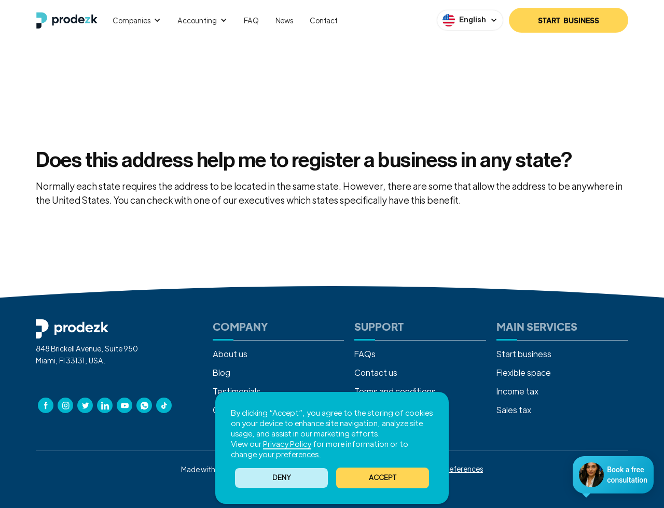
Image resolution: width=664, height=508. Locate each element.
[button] (382, 478)
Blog (221, 372)
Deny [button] (281, 477)
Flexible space (523, 372)
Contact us (485, 200)
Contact (324, 20)
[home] (67, 20)
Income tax (517, 391)
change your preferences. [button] (276, 454)
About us (230, 353)
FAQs (365, 353)
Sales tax (513, 409)
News (284, 20)
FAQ (251, 20)
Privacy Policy (287, 443)
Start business (523, 353)
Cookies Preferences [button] (448, 468)
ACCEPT (382, 477)
